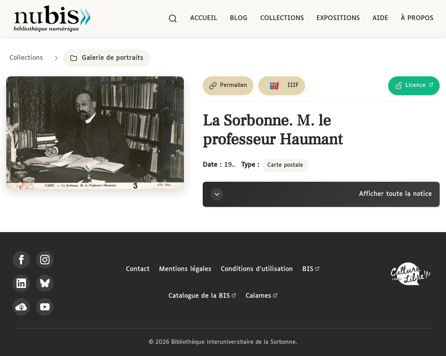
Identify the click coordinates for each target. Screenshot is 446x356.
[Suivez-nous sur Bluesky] (45, 283)
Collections (282, 18)
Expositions (338, 18)
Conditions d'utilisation (257, 269)
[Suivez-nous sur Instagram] (45, 259)
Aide (380, 18)
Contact (138, 269)
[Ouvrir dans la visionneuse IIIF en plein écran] (95, 132)
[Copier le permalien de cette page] (228, 85)
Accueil (203, 18)
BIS (311, 269)
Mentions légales (185, 269)
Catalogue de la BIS (202, 296)
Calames (262, 296)
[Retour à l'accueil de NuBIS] (52, 18)
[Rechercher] (173, 18)
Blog (239, 18)
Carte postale (285, 165)
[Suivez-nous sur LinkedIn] (21, 283)
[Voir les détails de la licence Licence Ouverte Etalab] (414, 85)
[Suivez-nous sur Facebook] (21, 259)
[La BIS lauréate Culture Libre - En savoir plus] (410, 275)
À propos (417, 18)
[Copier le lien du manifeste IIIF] (281, 85)
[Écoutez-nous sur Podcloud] (21, 306)
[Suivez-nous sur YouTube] (45, 306)
